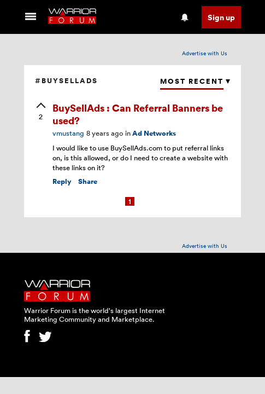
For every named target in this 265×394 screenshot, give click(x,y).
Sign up (221, 17)
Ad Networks (154, 133)
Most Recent (191, 81)
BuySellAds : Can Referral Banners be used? (137, 114)
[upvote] (41, 112)
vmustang (68, 133)
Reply (62, 181)
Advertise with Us (204, 53)
